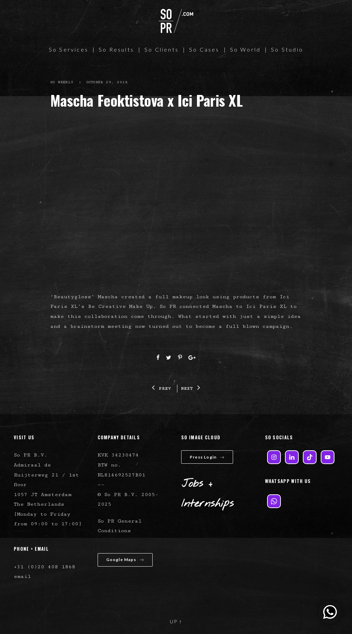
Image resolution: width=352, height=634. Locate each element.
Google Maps (125, 559)
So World (245, 49)
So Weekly (62, 82)
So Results (116, 49)
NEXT (190, 388)
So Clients (161, 49)
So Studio (287, 49)
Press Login (207, 457)
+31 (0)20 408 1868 (44, 567)
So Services (68, 49)
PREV (161, 388)
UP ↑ (176, 621)
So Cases (204, 49)
